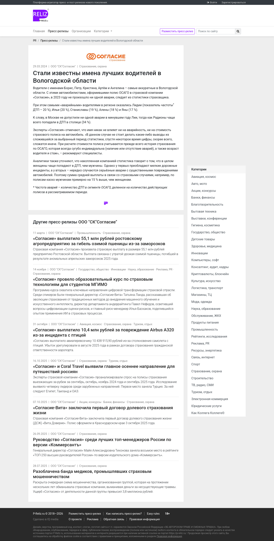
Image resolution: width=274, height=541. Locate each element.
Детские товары (203, 239)
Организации (81, 31)
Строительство (202, 378)
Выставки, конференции (209, 218)
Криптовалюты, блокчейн (210, 274)
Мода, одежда (201, 302)
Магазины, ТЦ (201, 295)
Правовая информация (144, 519)
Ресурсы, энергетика (206, 350)
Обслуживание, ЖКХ (206, 316)
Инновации (118, 269)
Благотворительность (207, 204)
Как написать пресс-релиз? (124, 513)
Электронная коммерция (209, 399)
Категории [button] (102, 31)
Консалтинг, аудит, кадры (210, 267)
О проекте (75, 519)
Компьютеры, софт (205, 260)
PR (34, 40)
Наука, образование (141, 269)
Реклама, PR (164, 269)
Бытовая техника (203, 211)
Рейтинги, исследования (209, 336)
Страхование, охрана (93, 66)
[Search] (215, 31)
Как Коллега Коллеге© (208, 413)
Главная (39, 31)
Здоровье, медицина (206, 246)
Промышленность (89, 233)
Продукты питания (205, 322)
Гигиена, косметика (205, 225)
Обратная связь (113, 519)
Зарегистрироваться (234, 2)
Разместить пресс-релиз (177, 31)
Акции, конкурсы (90, 402)
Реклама (92, 519)
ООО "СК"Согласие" (63, 66)
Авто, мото (199, 184)
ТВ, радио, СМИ (202, 385)
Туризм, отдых (143, 324)
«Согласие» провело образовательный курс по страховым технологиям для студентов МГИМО (93, 282)
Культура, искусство (206, 281)
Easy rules (153, 513)
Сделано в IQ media (45, 519)
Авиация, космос (91, 324)
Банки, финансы (114, 402)
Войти (213, 2)
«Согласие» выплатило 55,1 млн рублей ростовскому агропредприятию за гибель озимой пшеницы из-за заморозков (99, 241)
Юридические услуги (206, 406)
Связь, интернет (203, 357)
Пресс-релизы (59, 31)
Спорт (195, 364)
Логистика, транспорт (207, 288)
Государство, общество (93, 269)
